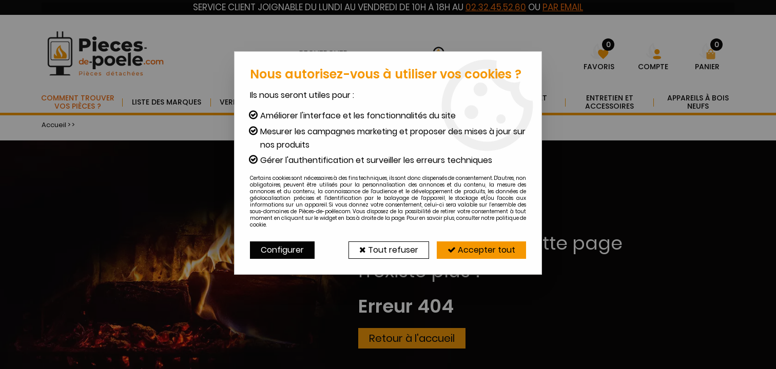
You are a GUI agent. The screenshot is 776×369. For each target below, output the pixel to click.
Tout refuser (388, 250)
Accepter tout (481, 250)
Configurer (282, 250)
